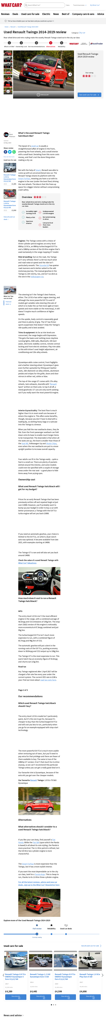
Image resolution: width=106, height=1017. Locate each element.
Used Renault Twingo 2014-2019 (28, 27)
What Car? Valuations (27, 563)
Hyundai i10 (44, 265)
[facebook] (5, 152)
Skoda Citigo (51, 443)
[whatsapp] (14, 152)
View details (16, 997)
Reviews (6, 14)
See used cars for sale (89, 94)
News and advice (14, 1015)
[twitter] (10, 152)
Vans (68, 5)
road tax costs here (48, 680)
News (57, 14)
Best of (67, 14)
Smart (38, 170)
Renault (13, 27)
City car (82, 32)
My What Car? (95, 5)
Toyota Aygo (40, 874)
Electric (47, 14)
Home (6, 27)
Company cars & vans (84, 14)
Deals (16, 14)
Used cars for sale (31, 14)
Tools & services (78, 5)
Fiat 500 (36, 842)
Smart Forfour (24, 178)
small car (35, 146)
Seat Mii (25, 443)
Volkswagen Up (37, 276)
